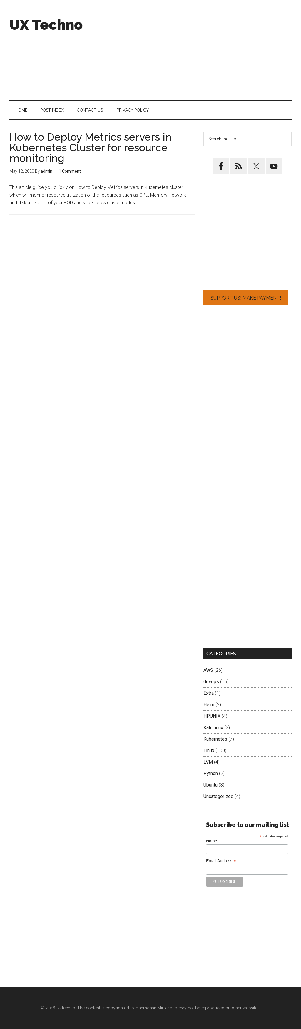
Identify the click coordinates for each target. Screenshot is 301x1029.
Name (211, 841)
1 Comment (70, 171)
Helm (208, 704)
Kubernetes (215, 739)
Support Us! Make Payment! (245, 298)
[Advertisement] (208, 50)
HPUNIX (211, 716)
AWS (208, 670)
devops (211, 681)
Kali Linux (213, 727)
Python (210, 773)
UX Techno (46, 24)
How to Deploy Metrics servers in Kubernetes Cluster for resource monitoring (90, 147)
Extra (208, 693)
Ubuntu (210, 785)
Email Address (221, 861)
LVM (208, 762)
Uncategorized (218, 796)
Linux (208, 750)
